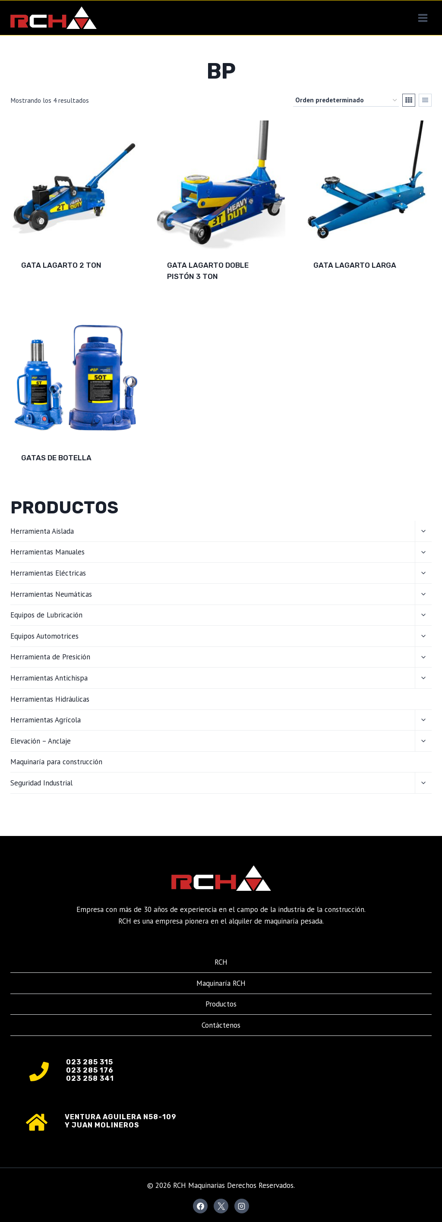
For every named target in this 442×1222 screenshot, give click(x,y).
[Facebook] (200, 1206)
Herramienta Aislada (42, 531)
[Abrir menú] (423, 17)
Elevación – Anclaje (40, 741)
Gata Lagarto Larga (354, 265)
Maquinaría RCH (221, 983)
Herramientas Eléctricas (48, 573)
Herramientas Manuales (47, 552)
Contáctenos (221, 1025)
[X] (221, 1206)
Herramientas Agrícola (45, 720)
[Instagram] (241, 1206)
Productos (221, 1004)
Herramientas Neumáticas (51, 594)
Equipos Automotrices (44, 636)
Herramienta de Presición (50, 657)
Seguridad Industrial (41, 783)
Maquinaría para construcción (56, 761)
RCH (221, 962)
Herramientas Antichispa (49, 678)
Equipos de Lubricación (46, 615)
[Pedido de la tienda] (346, 100)
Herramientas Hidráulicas (49, 699)
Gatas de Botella (56, 457)
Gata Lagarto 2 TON (61, 265)
